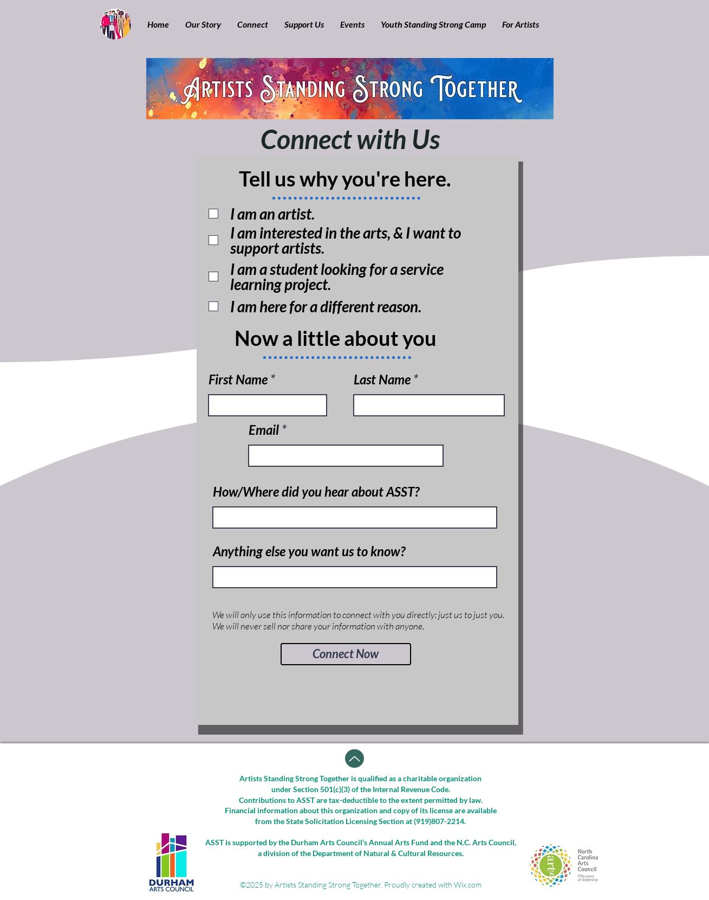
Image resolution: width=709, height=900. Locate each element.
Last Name (382, 379)
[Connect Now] (346, 654)
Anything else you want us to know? (309, 551)
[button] (203, 24)
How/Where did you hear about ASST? (316, 491)
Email (264, 429)
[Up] (354, 758)
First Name (238, 379)
